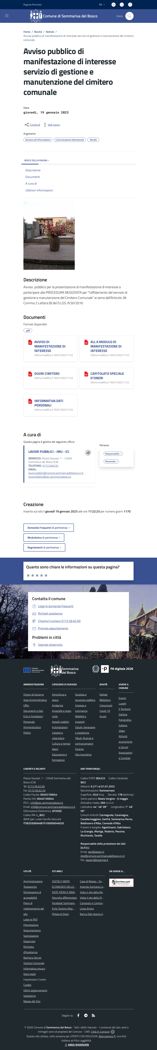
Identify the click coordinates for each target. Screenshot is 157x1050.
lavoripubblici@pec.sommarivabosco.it (49, 477)
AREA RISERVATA (76, 1045)
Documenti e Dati (33, 711)
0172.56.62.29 (36, 790)
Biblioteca (105, 700)
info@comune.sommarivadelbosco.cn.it (53, 807)
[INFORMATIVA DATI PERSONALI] (30, 401)
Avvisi (103, 716)
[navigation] (7, 16)
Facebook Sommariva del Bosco (70, 903)
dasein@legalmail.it (97, 860)
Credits (27, 985)
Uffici (26, 705)
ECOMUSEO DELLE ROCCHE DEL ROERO (76, 887)
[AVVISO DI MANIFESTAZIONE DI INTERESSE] (30, 342)
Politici (27, 733)
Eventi (122, 698)
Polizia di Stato (60, 914)
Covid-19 (105, 711)
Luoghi (122, 703)
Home (26, 32)
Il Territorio (124, 709)
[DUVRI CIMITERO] (30, 373)
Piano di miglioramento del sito (33, 908)
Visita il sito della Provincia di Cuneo (100, 898)
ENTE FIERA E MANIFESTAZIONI (70, 892)
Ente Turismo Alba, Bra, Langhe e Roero (74, 909)
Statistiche (29, 996)
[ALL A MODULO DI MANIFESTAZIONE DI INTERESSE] (86, 342)
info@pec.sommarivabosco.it (47, 803)
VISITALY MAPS (61, 881)
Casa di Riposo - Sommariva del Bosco (101, 881)
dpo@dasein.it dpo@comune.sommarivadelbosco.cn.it (103, 854)
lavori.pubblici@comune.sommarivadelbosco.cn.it (55, 473)
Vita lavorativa (83, 754)
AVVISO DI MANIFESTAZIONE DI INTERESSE (50, 346)
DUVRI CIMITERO (47, 373)
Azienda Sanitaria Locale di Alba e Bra (101, 887)
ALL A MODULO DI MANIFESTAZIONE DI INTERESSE (106, 346)
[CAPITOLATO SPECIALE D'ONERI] (86, 373)
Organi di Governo (33, 694)
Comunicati (106, 705)
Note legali (29, 974)
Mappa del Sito (31, 1001)
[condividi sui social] (32, 124)
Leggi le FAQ (30, 919)
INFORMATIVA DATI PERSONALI (48, 403)
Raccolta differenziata (64, 898)
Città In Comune (100, 1032)
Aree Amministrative (35, 700)
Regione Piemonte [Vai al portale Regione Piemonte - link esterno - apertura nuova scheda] (32, 4)
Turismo (79, 749)
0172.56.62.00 (36, 786)
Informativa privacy (34, 968)
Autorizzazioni (60, 727)
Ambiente (57, 705)
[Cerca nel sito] (129, 16)
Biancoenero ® (107, 1036)
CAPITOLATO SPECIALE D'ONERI (107, 376)
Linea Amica (87, 909)
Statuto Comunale (33, 963)
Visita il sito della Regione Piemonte (100, 892)
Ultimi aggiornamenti (35, 990)
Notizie (50, 32)
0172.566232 (50, 466)
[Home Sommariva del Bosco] (65, 16)
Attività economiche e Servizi (125, 741)
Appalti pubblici (60, 722)
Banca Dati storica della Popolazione (100, 914)
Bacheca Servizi (32, 958)
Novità (38, 32)
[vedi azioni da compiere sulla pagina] (51, 124)
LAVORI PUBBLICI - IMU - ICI (48, 451)
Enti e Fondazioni (33, 716)
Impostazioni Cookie (34, 979)
